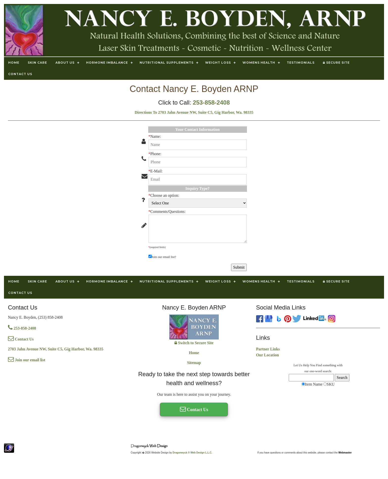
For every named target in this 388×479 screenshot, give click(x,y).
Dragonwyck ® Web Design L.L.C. (192, 452)
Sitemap (194, 363)
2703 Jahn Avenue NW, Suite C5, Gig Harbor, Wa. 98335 (55, 349)
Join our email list (26, 360)
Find (319, 365)
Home (194, 353)
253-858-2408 (211, 102)
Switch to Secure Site (193, 343)
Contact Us (21, 339)
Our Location (267, 355)
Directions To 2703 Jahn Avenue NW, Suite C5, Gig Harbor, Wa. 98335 (194, 112)
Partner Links (268, 349)
